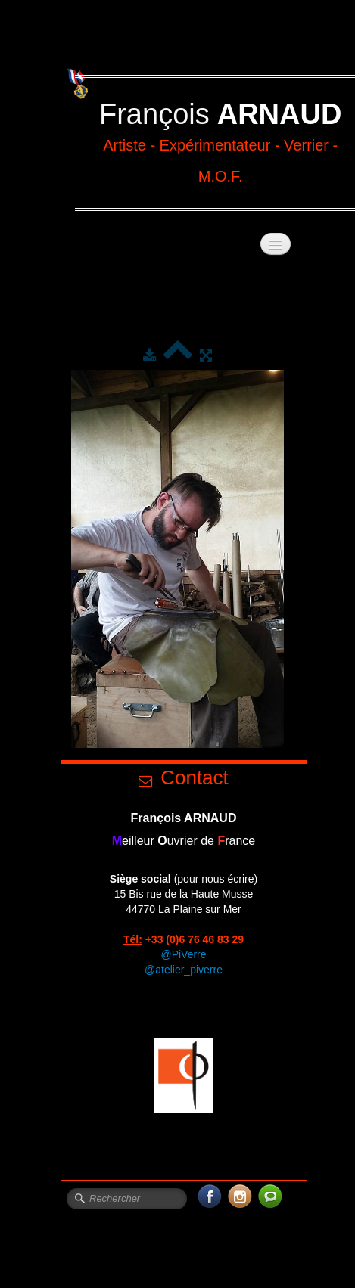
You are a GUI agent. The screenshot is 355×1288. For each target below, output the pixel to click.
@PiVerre (183, 954)
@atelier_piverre (184, 970)
